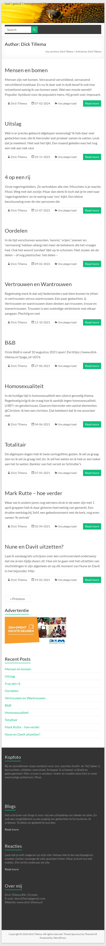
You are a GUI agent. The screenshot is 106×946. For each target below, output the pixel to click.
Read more (92, 103)
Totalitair (15, 444)
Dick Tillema (66, 51)
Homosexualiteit (24, 386)
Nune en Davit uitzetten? (34, 546)
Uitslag (13, 123)
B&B (10, 342)
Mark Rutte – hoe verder (33, 493)
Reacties (13, 846)
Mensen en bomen (26, 70)
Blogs (10, 806)
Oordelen (16, 230)
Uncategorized (67, 103)
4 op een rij (17, 177)
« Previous (17, 599)
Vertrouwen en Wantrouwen (38, 284)
